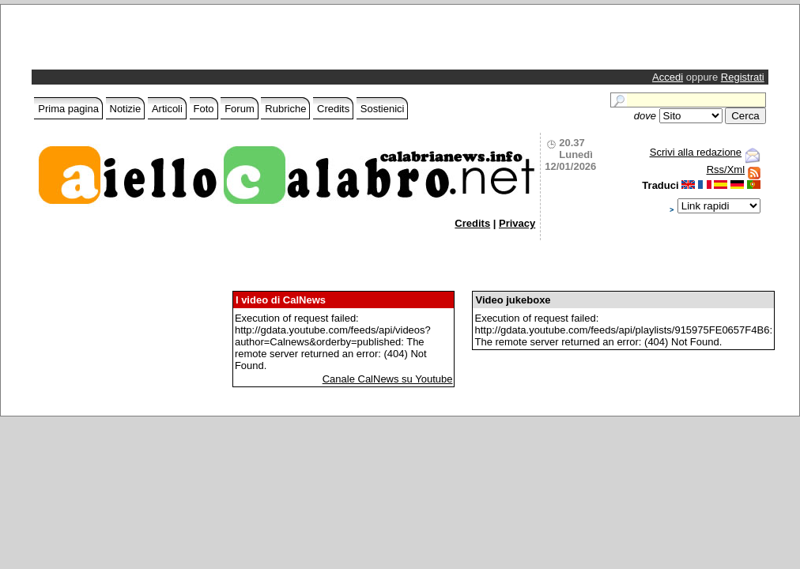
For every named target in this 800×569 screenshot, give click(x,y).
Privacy (517, 223)
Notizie (126, 109)
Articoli (167, 109)
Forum (240, 109)
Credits (333, 109)
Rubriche (285, 109)
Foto (204, 109)
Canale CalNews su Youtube (388, 379)
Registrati (742, 77)
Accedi (667, 77)
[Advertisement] (220, 41)
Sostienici (382, 109)
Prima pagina (68, 109)
